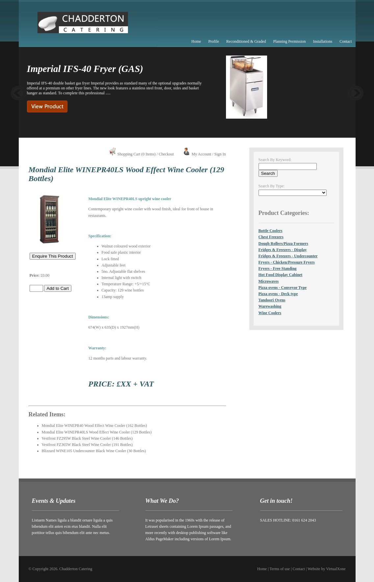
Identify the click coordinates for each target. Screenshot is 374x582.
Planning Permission (289, 41)
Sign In (220, 154)
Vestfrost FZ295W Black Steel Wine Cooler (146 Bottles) (87, 438)
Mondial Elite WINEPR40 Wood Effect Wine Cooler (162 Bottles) (94, 425)
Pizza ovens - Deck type (278, 293)
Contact (345, 41)
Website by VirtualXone (326, 569)
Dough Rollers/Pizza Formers (283, 243)
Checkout (166, 154)
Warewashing (270, 306)
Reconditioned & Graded (246, 41)
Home (196, 41)
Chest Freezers (271, 237)
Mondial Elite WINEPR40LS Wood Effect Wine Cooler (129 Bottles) (97, 432)
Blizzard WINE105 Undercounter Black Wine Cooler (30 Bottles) (94, 451)
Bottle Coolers (271, 230)
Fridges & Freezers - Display (283, 249)
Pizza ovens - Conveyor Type (283, 287)
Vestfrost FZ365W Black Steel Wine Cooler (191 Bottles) (87, 444)
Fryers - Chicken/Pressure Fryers (287, 262)
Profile (213, 41)
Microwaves (269, 281)
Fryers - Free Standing (278, 268)
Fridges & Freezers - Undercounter (288, 256)
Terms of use (279, 569)
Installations (323, 41)
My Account (201, 154)
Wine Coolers (270, 313)
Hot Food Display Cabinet (281, 274)
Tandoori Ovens (272, 300)
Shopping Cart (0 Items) (136, 154)
